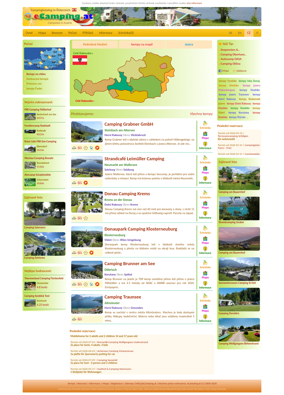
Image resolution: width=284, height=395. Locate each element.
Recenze (57, 33)
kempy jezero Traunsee (234, 94)
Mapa (42, 33)
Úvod (29, 33)
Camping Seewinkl (107, 361)
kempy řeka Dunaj (249, 81)
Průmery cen (34, 83)
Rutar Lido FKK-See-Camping (40, 141)
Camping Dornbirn (229, 313)
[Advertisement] (45, 342)
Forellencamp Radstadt (37, 125)
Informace (105, 33)
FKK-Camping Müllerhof (37, 109)
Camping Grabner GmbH (129, 124)
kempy (71, 383)
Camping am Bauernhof (232, 192)
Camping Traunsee (123, 297)
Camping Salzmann (34, 227)
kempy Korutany (239, 112)
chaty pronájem (130, 389)
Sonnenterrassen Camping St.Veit (237, 283)
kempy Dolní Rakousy (239, 103)
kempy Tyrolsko (228, 81)
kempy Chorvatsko (195, 389)
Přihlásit (87, 33)
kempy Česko (34, 88)
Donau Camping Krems (127, 194)
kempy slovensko (218, 389)
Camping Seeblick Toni (36, 296)
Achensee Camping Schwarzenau (115, 352)
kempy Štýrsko (237, 117)
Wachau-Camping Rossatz (38, 158)
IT (257, 33)
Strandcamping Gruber (231, 222)
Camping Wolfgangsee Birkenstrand (238, 343)
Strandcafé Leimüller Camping (134, 159)
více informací (194, 3)
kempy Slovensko (73, 389)
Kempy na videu (36, 74)
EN (239, 33)
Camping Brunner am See (130, 263)
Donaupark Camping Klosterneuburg (141, 229)
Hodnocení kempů (37, 79)
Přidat (225, 70)
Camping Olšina (230, 64)
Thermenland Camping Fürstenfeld (43, 278)
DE (230, 33)
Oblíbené (241, 70)
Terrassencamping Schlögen (233, 131)
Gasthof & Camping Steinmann (114, 370)
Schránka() (126, 33)
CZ (248, 33)
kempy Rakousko (167, 389)
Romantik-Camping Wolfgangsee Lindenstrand (122, 343)
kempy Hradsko (229, 85)
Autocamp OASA (231, 59)
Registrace (116, 383)
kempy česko (180, 389)
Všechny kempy (201, 114)
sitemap (129, 383)
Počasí (72, 33)
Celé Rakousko (82, 53)
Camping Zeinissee (34, 257)
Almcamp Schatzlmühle (37, 174)
